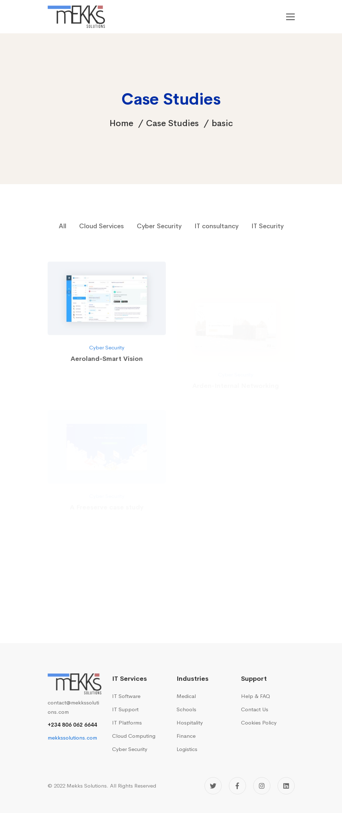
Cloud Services (101, 226)
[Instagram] (261, 785)
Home (121, 123)
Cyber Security (159, 226)
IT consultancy (216, 226)
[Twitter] (213, 785)
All (62, 226)
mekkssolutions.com (72, 737)
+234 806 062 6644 (72, 724)
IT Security (267, 226)
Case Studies (172, 123)
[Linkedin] (286, 785)
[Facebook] (237, 785)
